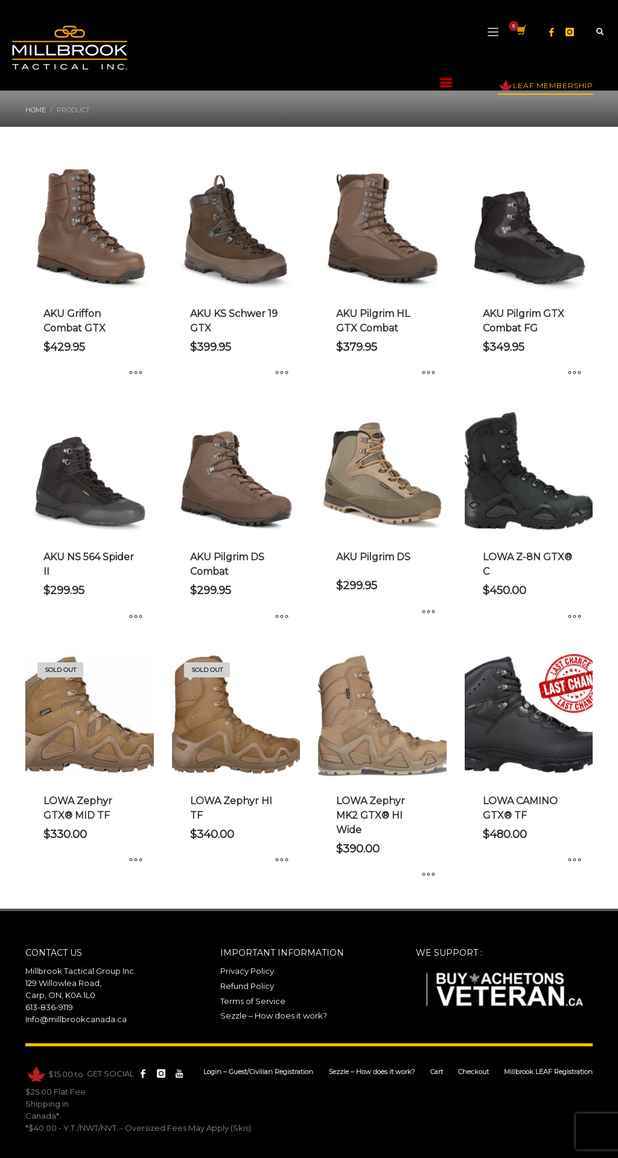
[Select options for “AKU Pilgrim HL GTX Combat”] (428, 374)
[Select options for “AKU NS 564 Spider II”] (136, 617)
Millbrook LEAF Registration (548, 1071)
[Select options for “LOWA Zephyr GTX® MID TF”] (136, 861)
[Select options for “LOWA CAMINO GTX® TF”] (574, 861)
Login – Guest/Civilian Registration (258, 1071)
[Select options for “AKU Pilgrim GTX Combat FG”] (574, 374)
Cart (436, 1071)
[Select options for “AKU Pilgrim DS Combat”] (282, 617)
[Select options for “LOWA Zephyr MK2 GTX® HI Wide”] (428, 875)
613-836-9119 (49, 1007)
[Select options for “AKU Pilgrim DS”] (428, 612)
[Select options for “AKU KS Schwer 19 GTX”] (282, 374)
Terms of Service (252, 1001)
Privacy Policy (247, 971)
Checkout (473, 1071)
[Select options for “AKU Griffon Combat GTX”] (136, 374)
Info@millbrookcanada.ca (76, 1019)
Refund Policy (247, 986)
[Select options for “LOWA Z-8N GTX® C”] (574, 617)
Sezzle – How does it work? (273, 1015)
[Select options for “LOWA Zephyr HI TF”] (282, 861)
